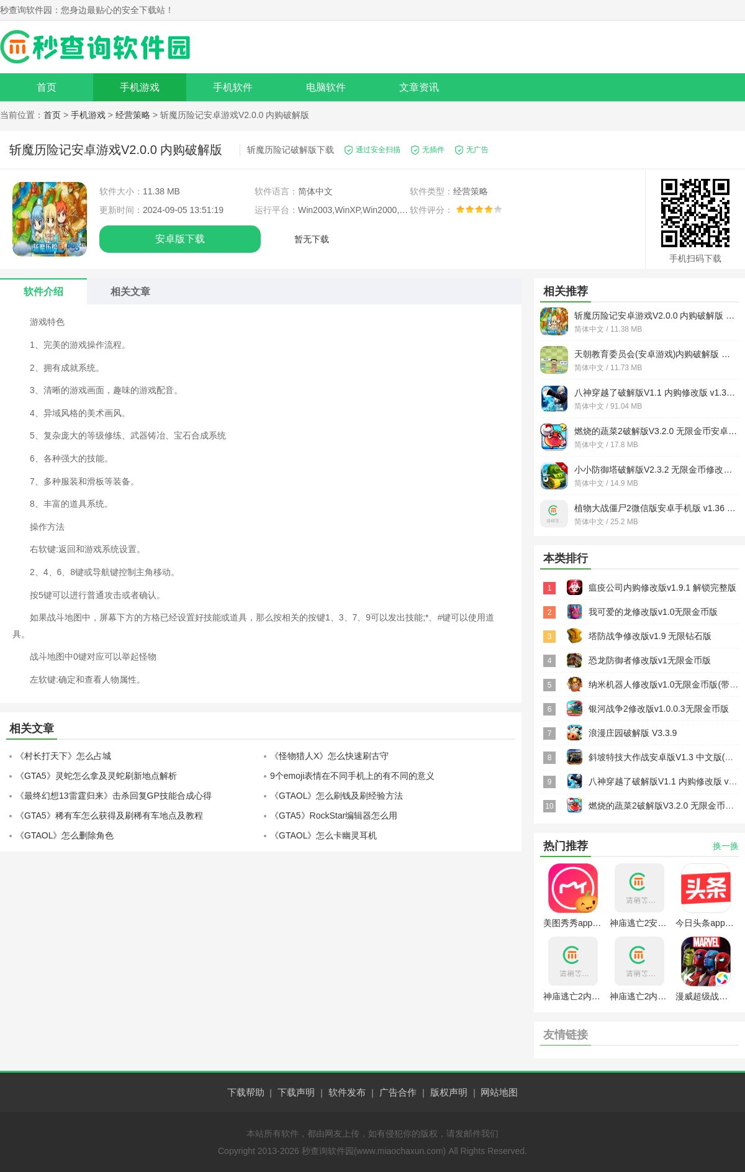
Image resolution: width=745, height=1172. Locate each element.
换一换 (726, 846)
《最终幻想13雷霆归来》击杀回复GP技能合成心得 (114, 796)
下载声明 (296, 1092)
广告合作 (398, 1092)
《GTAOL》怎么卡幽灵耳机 (323, 835)
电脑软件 (326, 87)
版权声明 (448, 1092)
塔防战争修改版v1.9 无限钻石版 (650, 636)
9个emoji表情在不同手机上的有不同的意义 (352, 776)
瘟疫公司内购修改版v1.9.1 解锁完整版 (662, 588)
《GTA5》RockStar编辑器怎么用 (333, 815)
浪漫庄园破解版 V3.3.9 (633, 733)
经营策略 (132, 115)
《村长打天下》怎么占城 (63, 756)
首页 (46, 87)
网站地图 (499, 1092)
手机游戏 (140, 87)
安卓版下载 (180, 239)
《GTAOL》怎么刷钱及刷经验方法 (336, 796)
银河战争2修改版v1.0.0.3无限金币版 (659, 709)
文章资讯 (419, 87)
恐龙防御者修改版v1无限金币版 (650, 660)
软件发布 (347, 1092)
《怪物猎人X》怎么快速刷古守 (329, 756)
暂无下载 (311, 239)
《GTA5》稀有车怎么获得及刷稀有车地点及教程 (109, 815)
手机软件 (233, 87)
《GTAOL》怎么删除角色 (65, 835)
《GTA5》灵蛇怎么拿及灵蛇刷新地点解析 (96, 776)
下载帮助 (245, 1092)
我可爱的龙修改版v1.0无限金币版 (653, 612)
